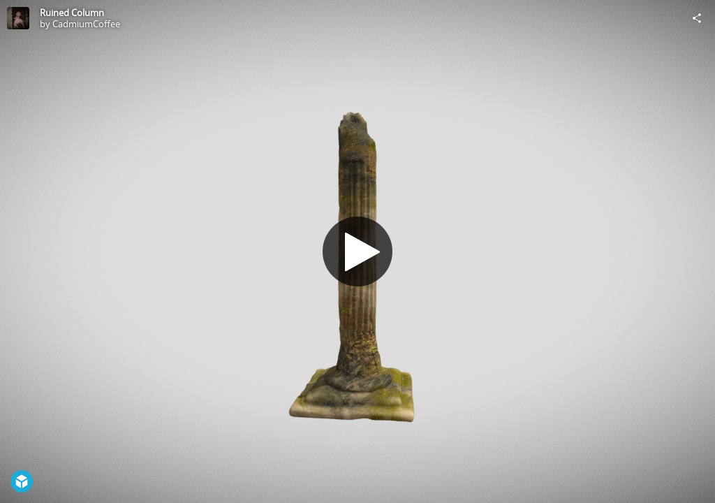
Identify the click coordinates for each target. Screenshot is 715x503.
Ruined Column (72, 12)
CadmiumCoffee (86, 23)
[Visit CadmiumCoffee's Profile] (18, 18)
